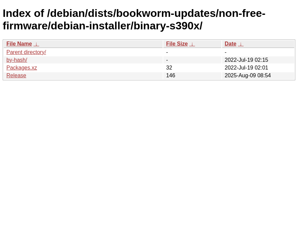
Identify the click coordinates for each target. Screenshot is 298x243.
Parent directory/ (26, 52)
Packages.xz (21, 68)
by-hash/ (16, 60)
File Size (177, 44)
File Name (19, 44)
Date (231, 44)
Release (16, 75)
